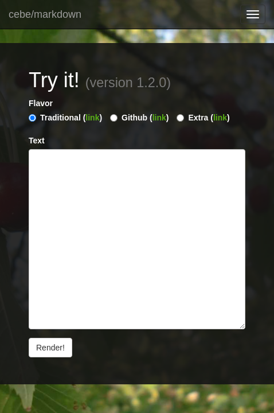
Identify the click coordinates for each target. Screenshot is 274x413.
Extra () (208, 117)
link (92, 117)
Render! (50, 347)
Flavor (41, 103)
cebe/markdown (45, 14)
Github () (145, 117)
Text (37, 140)
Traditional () (71, 117)
